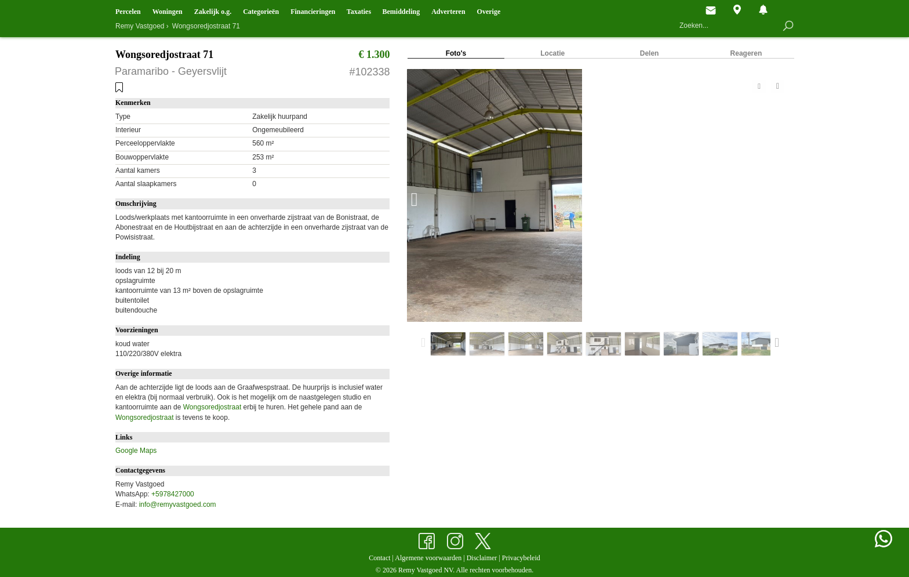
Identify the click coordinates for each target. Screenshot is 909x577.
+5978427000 (172, 494)
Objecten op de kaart (737, 9)
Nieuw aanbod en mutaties (763, 9)
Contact (711, 10)
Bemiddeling (401, 12)
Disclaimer (482, 558)
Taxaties (359, 12)
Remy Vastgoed (140, 26)
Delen (649, 53)
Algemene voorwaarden (428, 558)
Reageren (746, 53)
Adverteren (448, 12)
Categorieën (261, 12)
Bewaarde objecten (789, 9)
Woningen (167, 12)
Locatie (552, 53)
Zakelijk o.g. (212, 12)
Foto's (456, 53)
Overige (489, 12)
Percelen (128, 12)
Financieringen (312, 12)
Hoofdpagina (684, 10)
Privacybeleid (521, 558)
